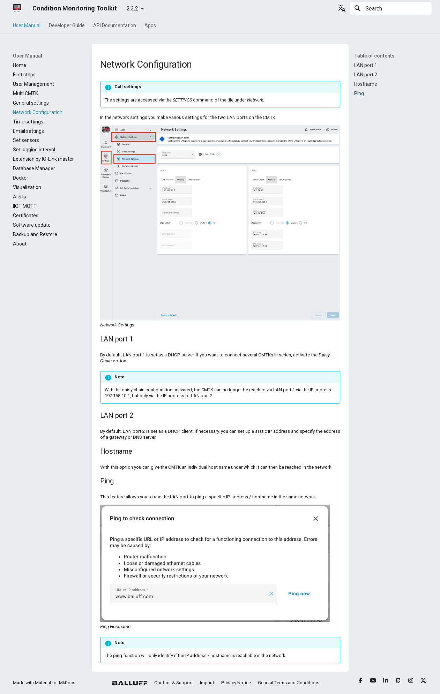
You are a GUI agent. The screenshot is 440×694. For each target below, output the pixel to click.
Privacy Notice (236, 682)
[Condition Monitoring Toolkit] (17, 8)
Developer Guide (67, 25)
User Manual (26, 25)
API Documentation (114, 25)
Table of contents (374, 56)
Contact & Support (173, 682)
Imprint (207, 682)
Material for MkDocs (55, 682)
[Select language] (342, 8)
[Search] (391, 8)
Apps (150, 25)
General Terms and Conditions (288, 682)
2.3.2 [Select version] (132, 8)
